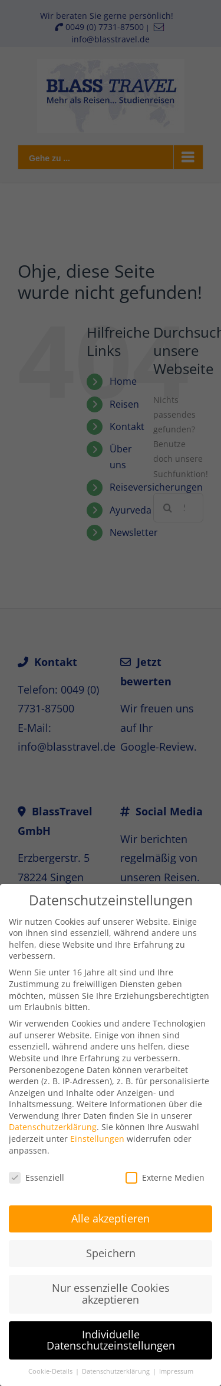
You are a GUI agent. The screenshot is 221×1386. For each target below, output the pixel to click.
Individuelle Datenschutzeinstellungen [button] (111, 1335)
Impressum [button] (176, 1366)
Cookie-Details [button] (51, 1366)
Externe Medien (165, 1172)
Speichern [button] (111, 1248)
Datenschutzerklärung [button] (116, 1366)
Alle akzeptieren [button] (110, 1214)
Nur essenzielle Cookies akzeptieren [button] (111, 1288)
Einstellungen (97, 1133)
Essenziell (36, 1172)
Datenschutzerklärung (53, 1122)
